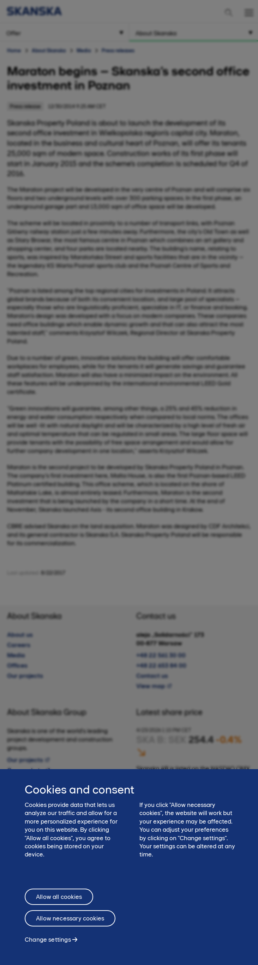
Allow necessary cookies (70, 924)
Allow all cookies (59, 902)
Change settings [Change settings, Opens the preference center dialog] (48, 945)
